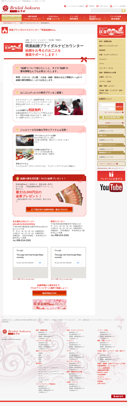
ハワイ (40, 365)
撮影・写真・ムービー (106, 86)
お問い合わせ (103, 6)
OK (40, 263)
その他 (40, 382)
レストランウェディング (43, 340)
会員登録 (122, 6)
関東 (40, 355)
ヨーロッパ (42, 378)
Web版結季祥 (101, 374)
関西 (40, 359)
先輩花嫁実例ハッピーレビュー (107, 365)
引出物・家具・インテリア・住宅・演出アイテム (111, 92)
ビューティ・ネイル (106, 68)
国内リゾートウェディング (108, 46)
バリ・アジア (42, 369)
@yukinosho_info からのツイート (110, 168)
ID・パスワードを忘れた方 (113, 112)
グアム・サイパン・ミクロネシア (48, 367)
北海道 (40, 353)
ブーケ (101, 63)
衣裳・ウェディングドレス (108, 54)
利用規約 (91, 6)
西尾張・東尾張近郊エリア (46, 336)
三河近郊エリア (43, 338)
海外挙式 (102, 50)
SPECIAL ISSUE (102, 372)
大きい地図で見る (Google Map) (23, 279)
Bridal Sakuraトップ (9, 23)
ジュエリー (103, 59)
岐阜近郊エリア (43, 332)
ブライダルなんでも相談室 (75, 6)
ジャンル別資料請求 (103, 368)
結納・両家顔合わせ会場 (107, 72)
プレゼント (100, 377)
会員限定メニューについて (113, 123)
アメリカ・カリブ (44, 380)
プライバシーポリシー (104, 379)
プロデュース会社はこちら (107, 164)
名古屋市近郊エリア (44, 334)
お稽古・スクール (105, 77)
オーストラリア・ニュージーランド (49, 371)
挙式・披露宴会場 (105, 41)
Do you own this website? (25, 263)
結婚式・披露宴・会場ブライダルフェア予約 (111, 363)
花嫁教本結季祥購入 (103, 370)
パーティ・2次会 (105, 81)
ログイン (116, 6)
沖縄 (40, 361)
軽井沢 (40, 357)
